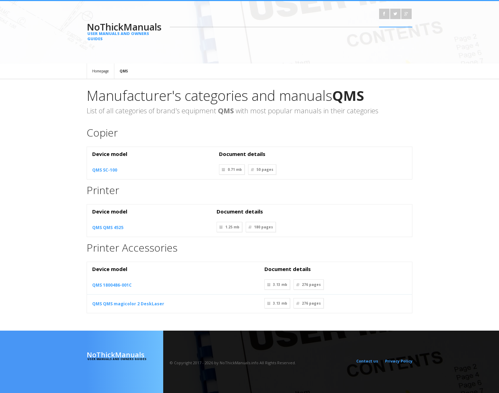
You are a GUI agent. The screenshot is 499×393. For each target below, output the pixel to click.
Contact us (367, 361)
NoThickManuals (125, 30)
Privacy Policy (398, 361)
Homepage (100, 71)
